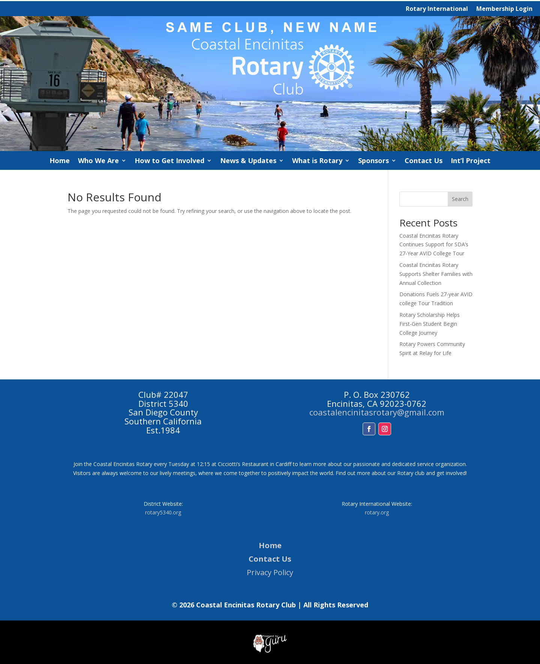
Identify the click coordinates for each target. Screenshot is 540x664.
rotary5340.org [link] (163, 512)
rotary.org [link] (377, 512)
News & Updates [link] (248, 161)
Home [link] (60, 161)
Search (460, 198)
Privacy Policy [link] (270, 572)
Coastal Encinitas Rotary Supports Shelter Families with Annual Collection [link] (435, 273)
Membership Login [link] (504, 9)
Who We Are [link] (98, 161)
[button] (369, 429)
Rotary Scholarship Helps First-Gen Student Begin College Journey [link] (429, 323)
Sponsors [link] (373, 161)
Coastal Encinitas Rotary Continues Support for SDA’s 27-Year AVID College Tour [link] (433, 244)
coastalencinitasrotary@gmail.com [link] (376, 412)
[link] (270, 149)
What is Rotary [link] (317, 161)
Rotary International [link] (437, 9)
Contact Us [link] (423, 161)
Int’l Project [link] (470, 161)
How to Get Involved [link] (169, 161)
